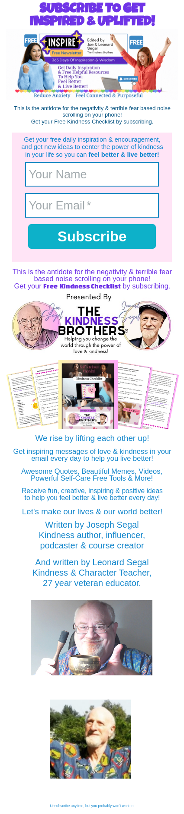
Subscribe (92, 236)
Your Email (57, 205)
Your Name (58, 174)
